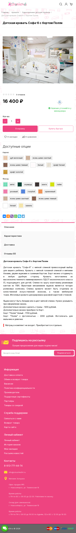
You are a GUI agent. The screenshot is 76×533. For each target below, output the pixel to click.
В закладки (12, 137)
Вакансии (8, 383)
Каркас (6, 152)
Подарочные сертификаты (17, 396)
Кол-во (6, 116)
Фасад (6, 179)
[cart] (71, 4)
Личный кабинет (12, 440)
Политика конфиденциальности (19, 388)
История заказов (12, 444)
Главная (5, 12)
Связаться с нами (12, 418)
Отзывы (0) (10, 253)
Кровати (15, 12)
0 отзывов (20, 95)
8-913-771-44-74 (13, 465)
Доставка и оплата (13, 375)
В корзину (20, 128)
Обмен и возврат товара (16, 379)
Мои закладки (11, 449)
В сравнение (31, 137)
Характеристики (13, 236)
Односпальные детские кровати (36, 12)
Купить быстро (56, 128)
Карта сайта (10, 427)
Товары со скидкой (13, 405)
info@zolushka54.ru (17, 472)
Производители (11, 392)
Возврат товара (12, 423)
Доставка (9, 244)
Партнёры (9, 401)
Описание (9, 227)
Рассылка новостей (13, 453)
